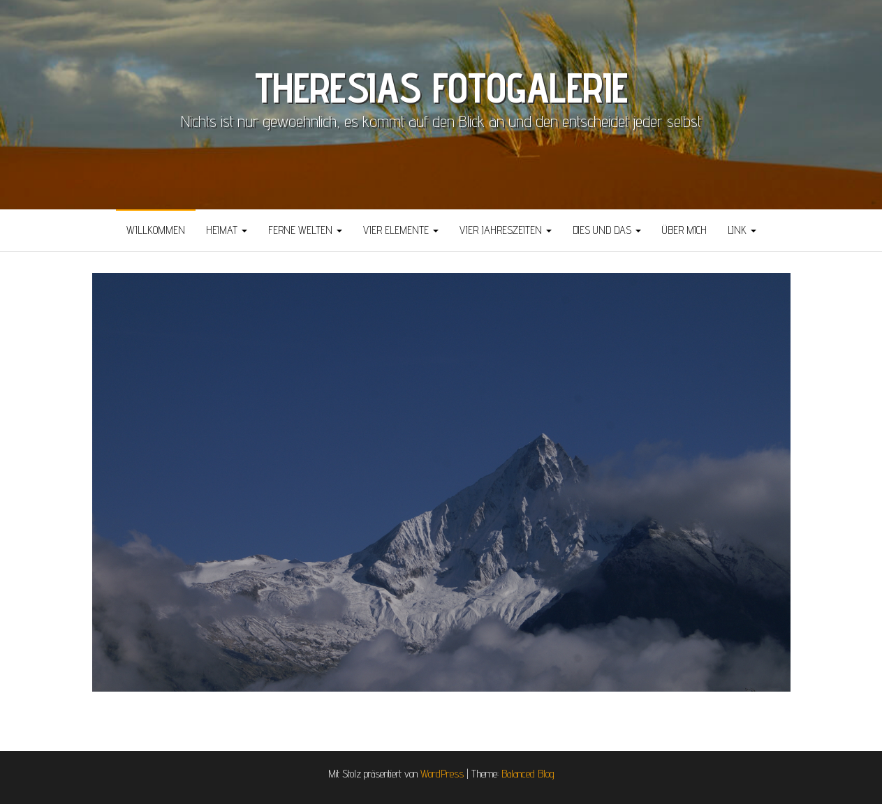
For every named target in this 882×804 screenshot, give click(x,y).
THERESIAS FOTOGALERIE (441, 87)
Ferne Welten (305, 230)
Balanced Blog (527, 773)
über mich (684, 230)
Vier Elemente (401, 230)
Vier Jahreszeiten (506, 230)
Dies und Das (607, 230)
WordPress (442, 773)
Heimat (226, 230)
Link (742, 230)
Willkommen (155, 230)
